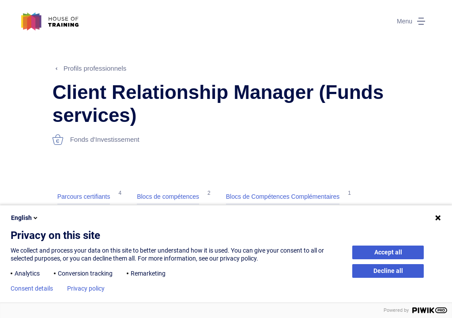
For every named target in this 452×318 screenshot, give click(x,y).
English (25, 217)
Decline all (388, 270)
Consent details (32, 288)
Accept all (388, 252)
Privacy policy (86, 288)
